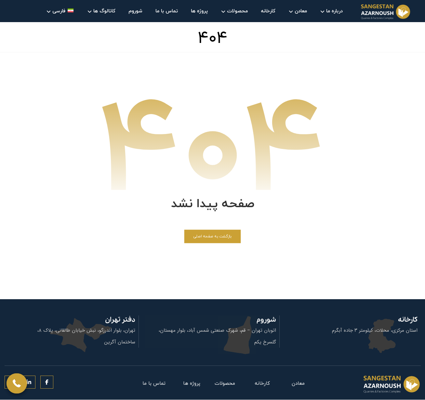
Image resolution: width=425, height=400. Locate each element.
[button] (46, 382)
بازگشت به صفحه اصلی (212, 236)
